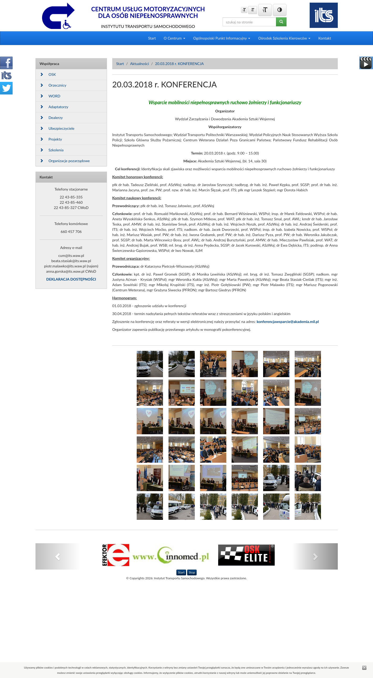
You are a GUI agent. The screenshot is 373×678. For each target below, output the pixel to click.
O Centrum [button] (174, 38)
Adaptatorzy (54, 106)
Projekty (51, 139)
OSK (48, 74)
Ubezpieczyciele (57, 128)
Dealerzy (51, 117)
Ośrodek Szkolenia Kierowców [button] (284, 38)
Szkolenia (52, 150)
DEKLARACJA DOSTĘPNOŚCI (71, 279)
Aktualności (139, 63)
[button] (58, 556)
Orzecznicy (53, 85)
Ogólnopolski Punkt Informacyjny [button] (221, 38)
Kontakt (324, 38)
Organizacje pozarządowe (65, 160)
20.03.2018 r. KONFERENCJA (179, 63)
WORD (50, 96)
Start (152, 38)
